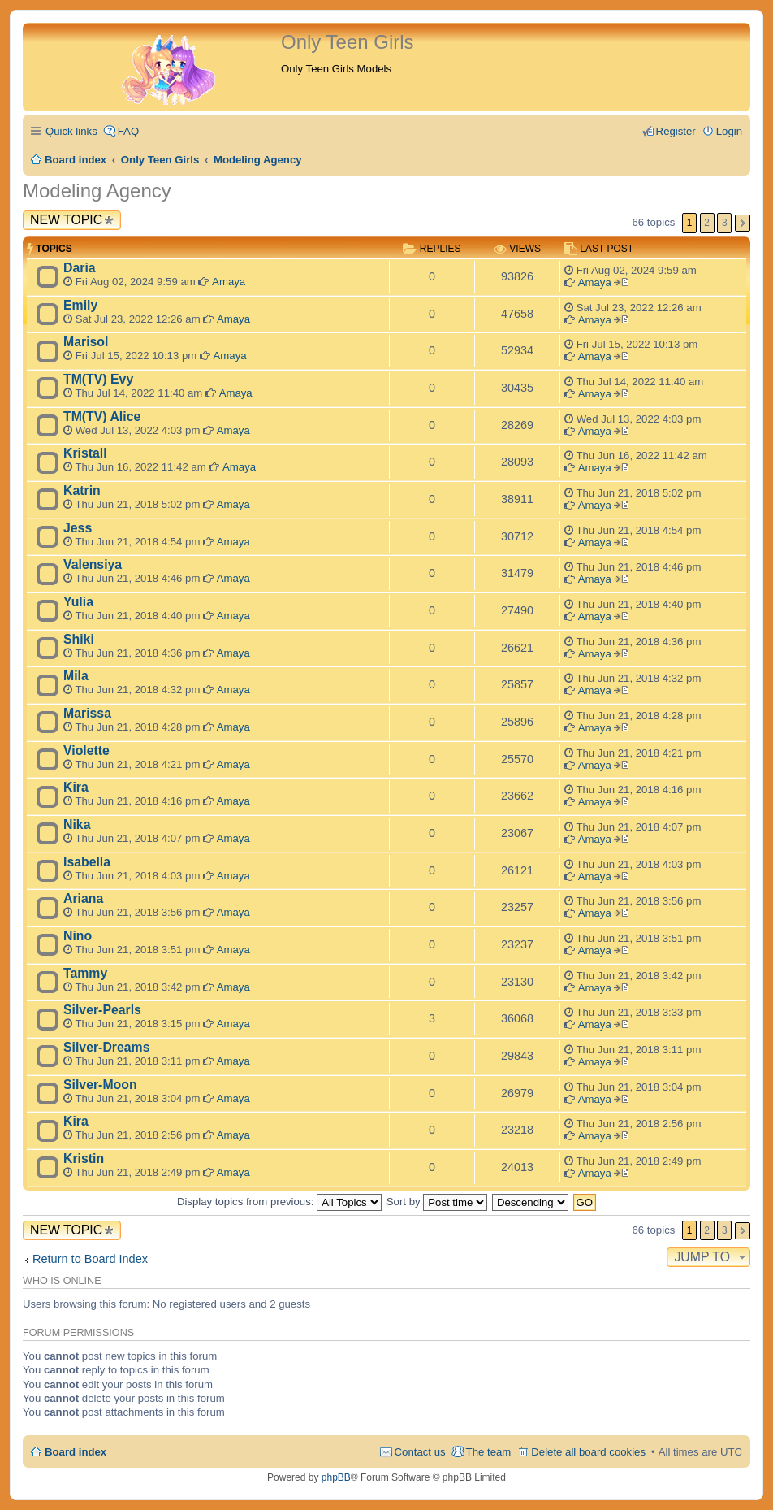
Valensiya (92, 564)
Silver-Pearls (102, 1010)
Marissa (87, 713)
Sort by (436, 1201)
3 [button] (725, 222)
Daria (79, 268)
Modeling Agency (97, 191)
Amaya (228, 282)
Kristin (83, 1158)
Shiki (78, 639)
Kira (76, 787)
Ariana (83, 898)
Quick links (71, 131)
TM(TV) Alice (101, 416)
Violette (86, 750)
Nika (76, 824)
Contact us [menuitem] (420, 1452)
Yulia (78, 602)
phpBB (336, 1477)
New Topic (66, 220)
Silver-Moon (100, 1084)
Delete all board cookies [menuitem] (588, 1452)
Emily (80, 305)
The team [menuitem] (489, 1452)
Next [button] (742, 223)
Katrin (82, 490)
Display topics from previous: (279, 1201)
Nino (77, 936)
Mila (76, 676)
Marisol (85, 342)
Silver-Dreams (106, 1047)
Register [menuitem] (676, 131)
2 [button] (707, 222)
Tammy (85, 973)
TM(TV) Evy (98, 379)
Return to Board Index (90, 1258)
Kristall (85, 453)
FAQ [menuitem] (128, 131)
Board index (75, 1452)
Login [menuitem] (729, 131)
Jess (77, 528)
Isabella (86, 862)
